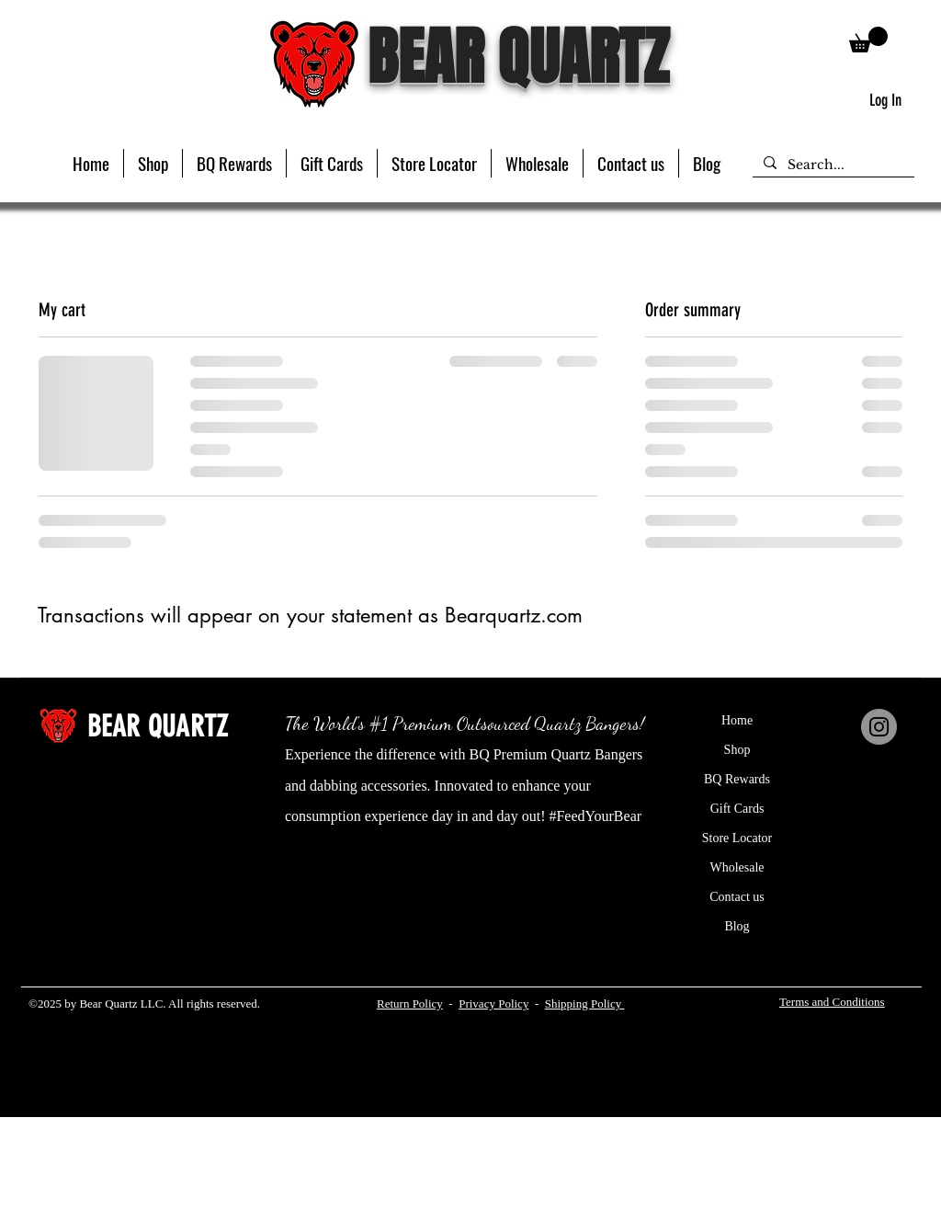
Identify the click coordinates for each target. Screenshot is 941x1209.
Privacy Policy (493, 1003)
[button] (153, 163)
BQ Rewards (737, 779)
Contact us (737, 897)
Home (737, 720)
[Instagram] (879, 727)
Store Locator (737, 838)
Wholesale (736, 867)
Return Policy (410, 1003)
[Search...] (832, 165)
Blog (736, 926)
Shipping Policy (583, 1003)
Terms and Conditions (832, 1002)
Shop (737, 750)
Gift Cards (737, 809)
